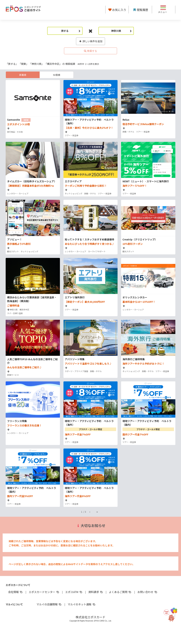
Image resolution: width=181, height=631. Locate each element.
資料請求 (95, 592)
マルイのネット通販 (82, 604)
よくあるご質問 (120, 592)
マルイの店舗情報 (49, 604)
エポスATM (74, 592)
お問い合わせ (148, 592)
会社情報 (15, 592)
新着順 (22, 74)
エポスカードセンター (44, 592)
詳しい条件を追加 (91, 41)
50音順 (56, 74)
